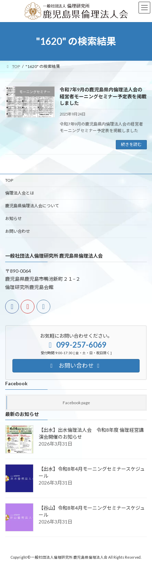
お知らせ (13, 218)
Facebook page (76, 402)
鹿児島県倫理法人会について (32, 205)
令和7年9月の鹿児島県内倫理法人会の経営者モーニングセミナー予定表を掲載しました (103, 96)
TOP (9, 180)
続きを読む (131, 144)
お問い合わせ (17, 231)
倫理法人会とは (19, 193)
